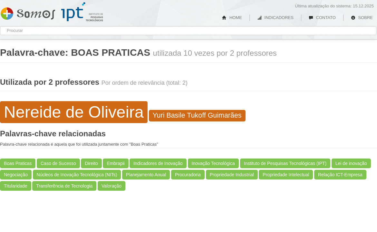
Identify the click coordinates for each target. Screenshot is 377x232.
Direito (91, 163)
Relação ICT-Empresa (340, 174)
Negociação (16, 174)
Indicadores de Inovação (158, 163)
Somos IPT (28, 12)
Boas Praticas (18, 163)
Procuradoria (188, 174)
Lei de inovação (351, 163)
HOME (232, 17)
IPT (82, 12)
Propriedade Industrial (232, 174)
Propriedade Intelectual (286, 174)
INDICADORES (275, 17)
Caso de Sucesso (58, 163)
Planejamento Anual (146, 174)
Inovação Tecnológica (213, 163)
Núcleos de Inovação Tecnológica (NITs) (77, 174)
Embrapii (115, 163)
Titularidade (15, 185)
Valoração (111, 185)
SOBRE (362, 17)
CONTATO (322, 17)
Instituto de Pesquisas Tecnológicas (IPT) (285, 163)
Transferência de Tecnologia (64, 185)
